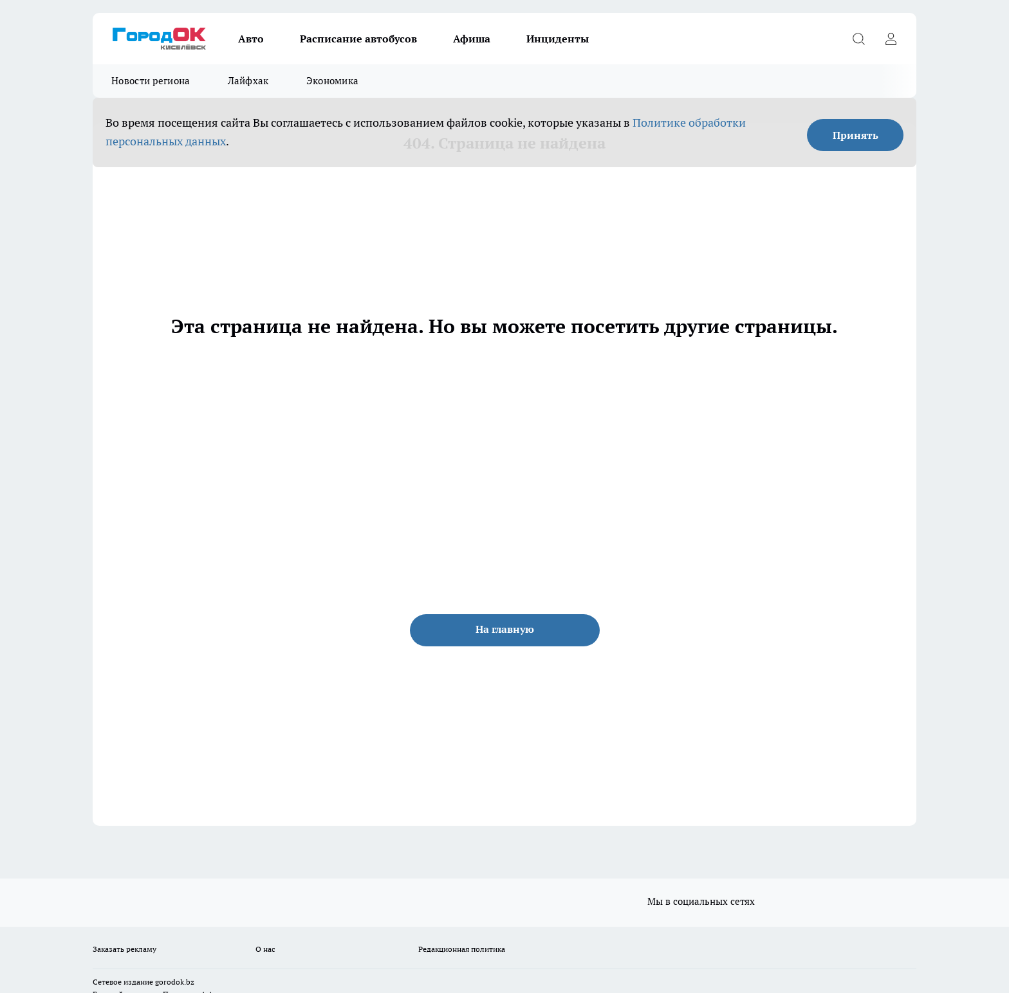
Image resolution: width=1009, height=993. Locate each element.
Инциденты (557, 38)
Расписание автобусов (358, 38)
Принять (855, 135)
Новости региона (150, 81)
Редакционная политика (461, 949)
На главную (505, 629)
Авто (251, 38)
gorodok (169, 982)
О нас (265, 949)
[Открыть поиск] (858, 38)
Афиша (471, 38)
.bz (189, 982)
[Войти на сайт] (890, 38)
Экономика (332, 81)
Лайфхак (248, 81)
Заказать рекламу (124, 949)
